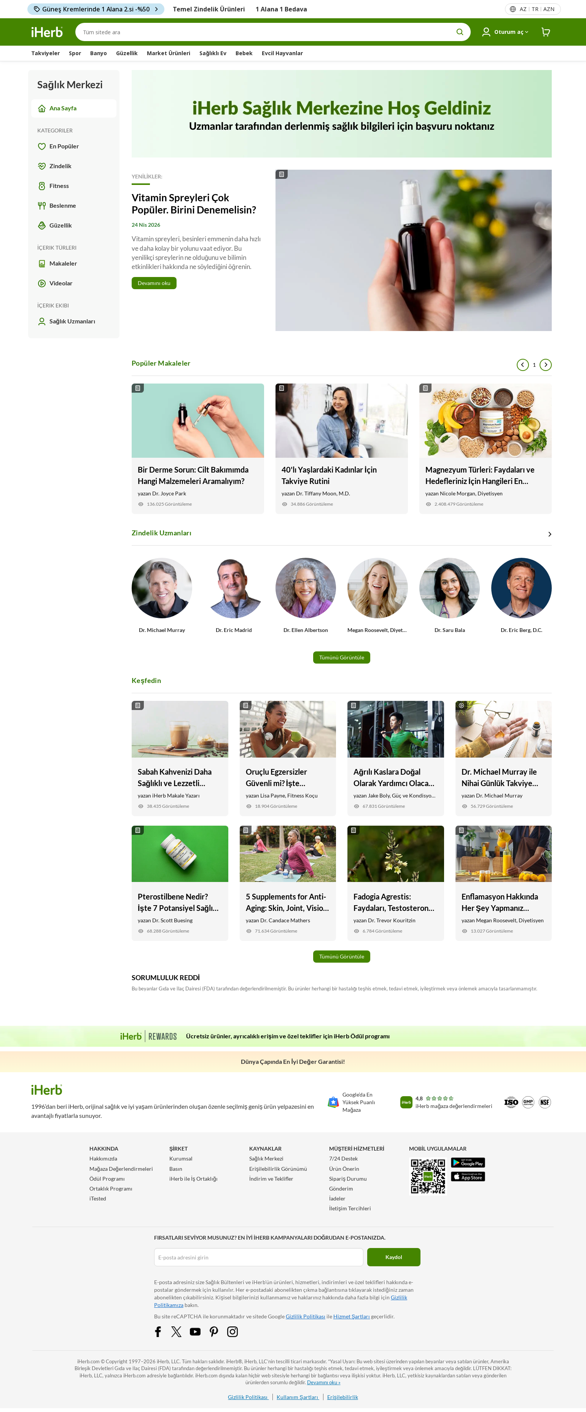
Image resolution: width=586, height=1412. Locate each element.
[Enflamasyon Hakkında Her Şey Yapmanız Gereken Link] (503, 883)
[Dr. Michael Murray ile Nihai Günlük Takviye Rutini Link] (503, 758)
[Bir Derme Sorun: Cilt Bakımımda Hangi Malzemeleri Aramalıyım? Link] (198, 449)
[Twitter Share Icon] (181, 1331)
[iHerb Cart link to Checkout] (546, 32)
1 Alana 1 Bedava (281, 9)
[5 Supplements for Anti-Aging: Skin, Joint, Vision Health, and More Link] (288, 883)
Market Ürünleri (168, 53)
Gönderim (341, 1188)
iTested (97, 1198)
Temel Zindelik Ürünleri (209, 9)
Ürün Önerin (344, 1168)
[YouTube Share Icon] (200, 1331)
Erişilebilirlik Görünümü (278, 1168)
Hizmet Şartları (351, 1316)
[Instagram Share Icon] (237, 1331)
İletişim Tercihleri (350, 1208)
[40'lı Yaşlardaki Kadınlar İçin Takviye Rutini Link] (341, 449)
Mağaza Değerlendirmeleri (121, 1168)
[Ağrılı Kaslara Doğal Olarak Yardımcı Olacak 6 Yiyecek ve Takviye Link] (395, 758)
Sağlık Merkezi (266, 1158)
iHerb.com (88, 1361)
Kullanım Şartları (298, 1397)
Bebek (244, 53)
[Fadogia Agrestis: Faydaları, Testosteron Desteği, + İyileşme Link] (395, 883)
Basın (175, 1168)
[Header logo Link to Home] (47, 32)
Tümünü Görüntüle (341, 657)
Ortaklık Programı (110, 1188)
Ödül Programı (107, 1178)
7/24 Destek (343, 1158)
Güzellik (127, 53)
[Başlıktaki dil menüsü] (537, 9)
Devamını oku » (324, 1382)
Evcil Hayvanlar (282, 53)
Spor (75, 53)
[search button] (460, 32)
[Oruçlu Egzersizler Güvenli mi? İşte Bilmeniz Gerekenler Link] (288, 758)
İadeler (337, 1198)
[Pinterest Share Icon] (219, 1331)
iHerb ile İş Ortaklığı (193, 1178)
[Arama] (273, 32)
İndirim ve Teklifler (271, 1178)
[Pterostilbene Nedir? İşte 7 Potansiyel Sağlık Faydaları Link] (180, 883)
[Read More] (342, 250)
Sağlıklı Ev (212, 53)
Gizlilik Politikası (305, 1316)
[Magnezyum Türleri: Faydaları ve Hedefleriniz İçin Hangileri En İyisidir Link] (485, 449)
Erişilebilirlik (342, 1397)
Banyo (98, 53)
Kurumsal (181, 1158)
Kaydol (393, 1257)
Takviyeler (45, 53)
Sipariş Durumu (348, 1178)
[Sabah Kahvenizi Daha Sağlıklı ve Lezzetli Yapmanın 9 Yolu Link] (180, 758)
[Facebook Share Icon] (163, 1331)
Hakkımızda (103, 1158)
